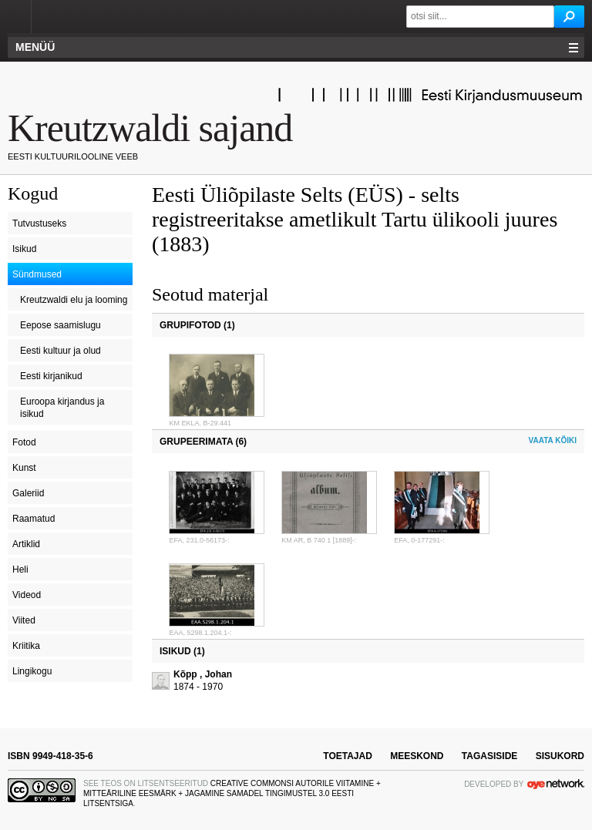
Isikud (24, 249)
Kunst (24, 467)
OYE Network (555, 783)
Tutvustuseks (39, 223)
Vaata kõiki (553, 440)
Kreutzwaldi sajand (150, 128)
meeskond (416, 756)
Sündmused (37, 274)
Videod (26, 595)
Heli (20, 569)
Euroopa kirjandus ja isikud (62, 407)
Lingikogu (32, 671)
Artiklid (26, 544)
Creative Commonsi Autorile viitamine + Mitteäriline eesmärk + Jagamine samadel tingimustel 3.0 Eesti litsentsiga (232, 793)
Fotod (24, 442)
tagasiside (489, 756)
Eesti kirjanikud (51, 376)
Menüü (35, 47)
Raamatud (33, 518)
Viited (23, 620)
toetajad (347, 756)
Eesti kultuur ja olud (60, 350)
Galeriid (28, 493)
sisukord (560, 756)
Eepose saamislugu (60, 325)
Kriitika (26, 645)
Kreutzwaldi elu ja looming (73, 299)
